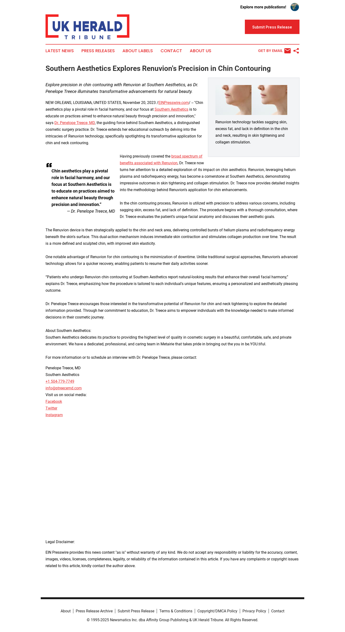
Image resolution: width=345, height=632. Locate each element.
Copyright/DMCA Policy (217, 611)
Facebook (54, 401)
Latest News (60, 50)
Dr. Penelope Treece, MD (74, 122)
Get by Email (274, 50)
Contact (171, 50)
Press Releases (98, 50)
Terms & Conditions (175, 611)
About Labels (137, 50)
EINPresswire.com (173, 102)
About (66, 611)
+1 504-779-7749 (60, 381)
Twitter (51, 408)
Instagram (54, 415)
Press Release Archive (94, 611)
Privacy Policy (254, 611)
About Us (200, 50)
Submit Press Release (136, 611)
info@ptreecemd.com (64, 388)
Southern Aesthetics (171, 109)
